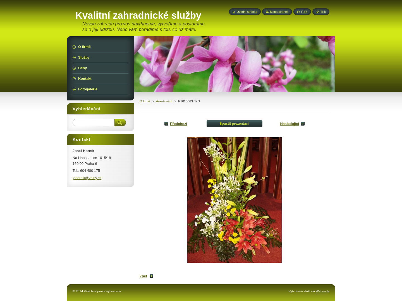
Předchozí (178, 124)
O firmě (145, 101)
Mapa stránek (279, 11)
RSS (304, 11)
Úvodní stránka (247, 11)
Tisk (323, 11)
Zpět (143, 276)
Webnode (322, 291)
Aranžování (164, 101)
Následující (289, 124)
